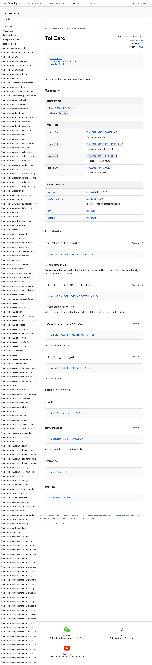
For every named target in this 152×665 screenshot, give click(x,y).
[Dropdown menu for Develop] (83, 3)
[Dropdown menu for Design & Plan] (64, 3)
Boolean (52, 192)
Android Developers (53, 28)
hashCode (92, 211)
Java (141, 47)
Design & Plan (55, 3)
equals (90, 192)
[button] (17, 48)
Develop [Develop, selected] (76, 3)
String (51, 218)
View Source (135, 40)
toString (91, 218)
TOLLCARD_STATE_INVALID (99, 132)
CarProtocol (56, 58)
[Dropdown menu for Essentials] (41, 3)
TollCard (59, 64)
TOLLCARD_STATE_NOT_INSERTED (103, 144)
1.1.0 (141, 43)
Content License (114, 516)
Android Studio (139, 3)
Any (104, 192)
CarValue (52, 199)
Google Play (95, 3)
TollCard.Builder (63, 108)
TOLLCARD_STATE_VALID (98, 168)
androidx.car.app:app (134, 36)
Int (56, 132)
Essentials (33, 3)
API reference (11, 13)
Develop (67, 28)
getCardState (94, 199)
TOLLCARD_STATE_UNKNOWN (100, 156)
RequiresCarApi (57, 61)
